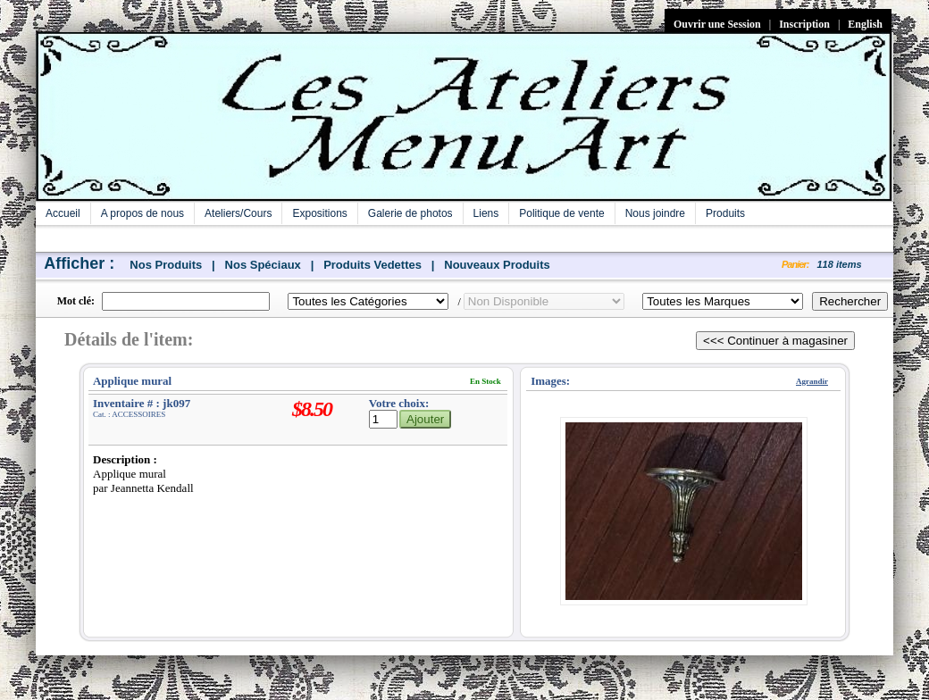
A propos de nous (142, 213)
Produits (725, 213)
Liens (486, 213)
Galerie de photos (410, 213)
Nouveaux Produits (496, 264)
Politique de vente (561, 213)
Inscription (804, 24)
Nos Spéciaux (263, 264)
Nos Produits (166, 264)
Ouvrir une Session (717, 24)
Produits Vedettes (372, 264)
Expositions (319, 213)
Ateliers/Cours (238, 213)
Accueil (63, 213)
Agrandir (812, 381)
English (865, 24)
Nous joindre (655, 213)
